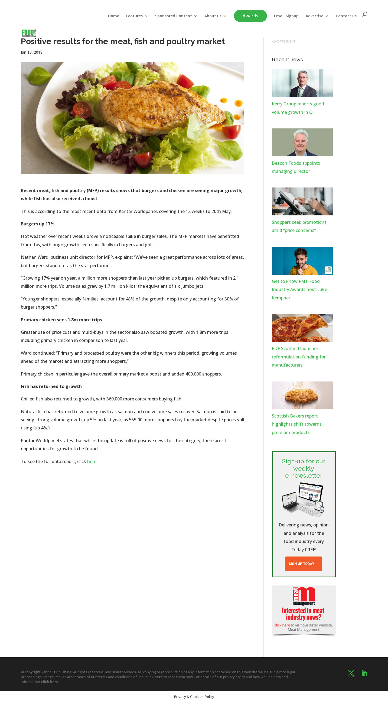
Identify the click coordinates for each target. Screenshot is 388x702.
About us (212, 16)
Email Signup (286, 16)
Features (134, 16)
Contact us (346, 16)
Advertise (314, 16)
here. (92, 461)
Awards (250, 16)
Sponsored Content (173, 16)
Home (113, 16)
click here (154, 676)
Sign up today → (303, 564)
